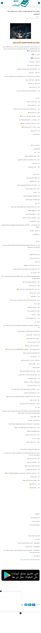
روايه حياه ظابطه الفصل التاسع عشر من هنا (30, 559)
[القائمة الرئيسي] (39, 3)
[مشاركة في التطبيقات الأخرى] (22, 605)
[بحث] (2, 3)
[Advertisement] (20, 502)
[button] (33, 605)
